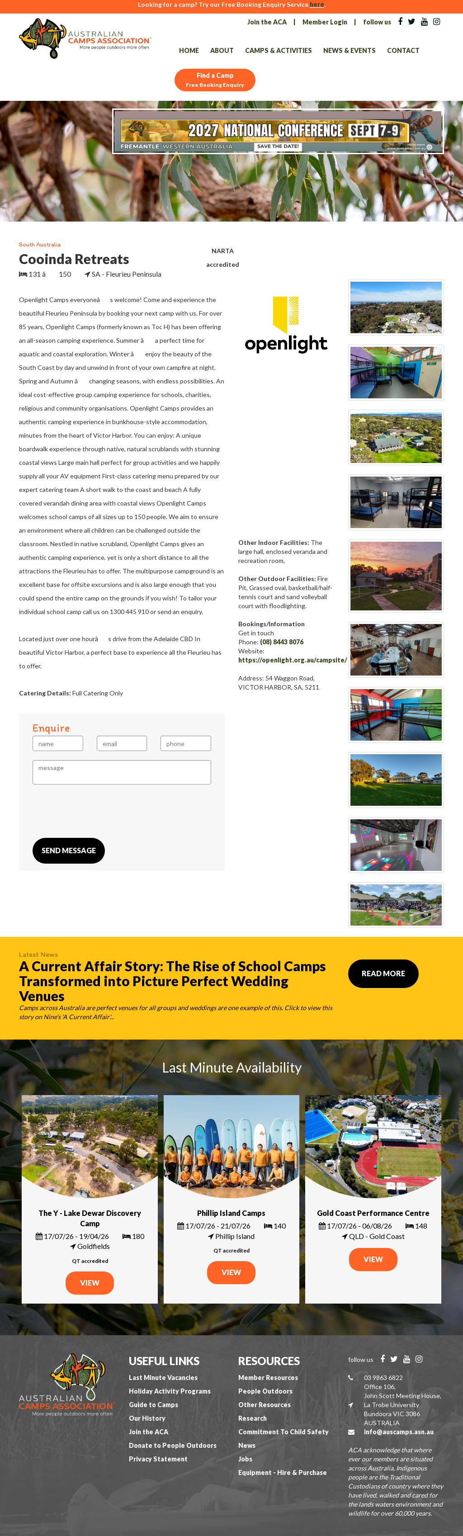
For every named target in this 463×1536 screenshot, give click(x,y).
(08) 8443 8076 (281, 642)
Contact (403, 50)
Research (252, 1418)
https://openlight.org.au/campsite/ (292, 660)
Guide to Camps (153, 1404)
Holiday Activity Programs (170, 1391)
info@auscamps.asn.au (399, 1432)
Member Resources (268, 1377)
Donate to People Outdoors (173, 1445)
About (222, 50)
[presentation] (101, 811)
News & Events (349, 50)
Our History (147, 1418)
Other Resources (264, 1404)
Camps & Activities (278, 50)
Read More (383, 973)
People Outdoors (265, 1391)
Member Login (324, 22)
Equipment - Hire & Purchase (282, 1472)
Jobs (245, 1459)
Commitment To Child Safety (283, 1432)
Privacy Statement (158, 1459)
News (246, 1445)
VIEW (89, 1282)
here (317, 4)
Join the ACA (267, 22)
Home (189, 50)
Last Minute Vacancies (163, 1377)
